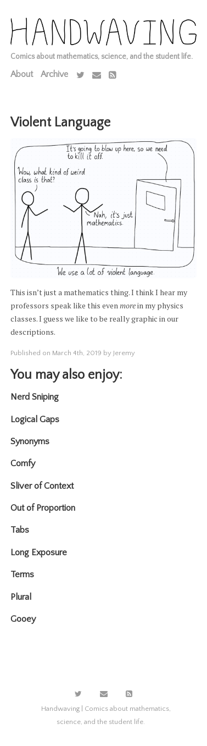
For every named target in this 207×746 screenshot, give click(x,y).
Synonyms (29, 441)
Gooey (23, 619)
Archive (54, 74)
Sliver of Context (42, 486)
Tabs (19, 530)
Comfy (22, 463)
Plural (20, 597)
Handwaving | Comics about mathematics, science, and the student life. (106, 715)
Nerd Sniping (34, 397)
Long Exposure (38, 552)
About (21, 74)
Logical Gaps (34, 419)
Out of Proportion (42, 508)
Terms (22, 574)
